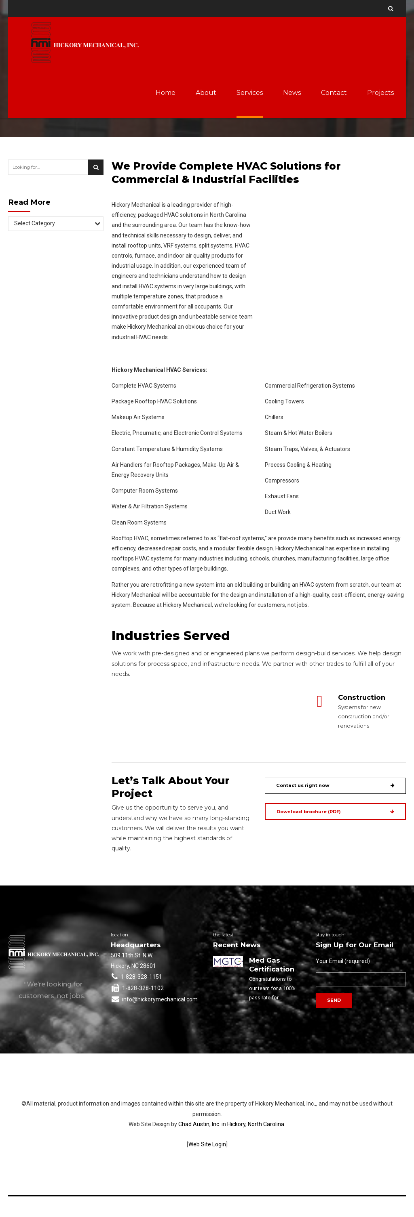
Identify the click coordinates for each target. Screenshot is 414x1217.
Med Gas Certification (271, 964)
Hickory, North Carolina (255, 1124)
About (206, 93)
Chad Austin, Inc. (199, 1124)
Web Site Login (207, 1144)
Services (250, 93)
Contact (334, 93)
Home (165, 93)
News (292, 93)
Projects (380, 93)
